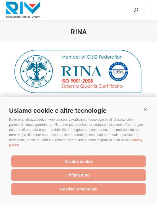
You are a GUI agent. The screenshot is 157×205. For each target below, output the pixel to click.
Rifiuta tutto (78, 175)
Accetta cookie (79, 161)
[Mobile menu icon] (147, 10)
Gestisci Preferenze (78, 189)
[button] (145, 109)
